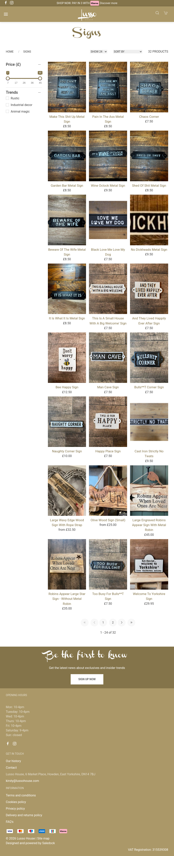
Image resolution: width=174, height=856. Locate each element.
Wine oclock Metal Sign (108, 185)
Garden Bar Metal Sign (67, 185)
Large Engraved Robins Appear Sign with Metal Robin (149, 525)
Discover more (108, 3)
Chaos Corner (149, 117)
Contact (11, 767)
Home (10, 51)
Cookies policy (16, 802)
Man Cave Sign (108, 387)
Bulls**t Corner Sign (149, 387)
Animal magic (18, 111)
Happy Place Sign (108, 451)
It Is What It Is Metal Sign (67, 318)
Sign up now (87, 679)
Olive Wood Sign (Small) (108, 520)
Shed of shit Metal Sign (149, 185)
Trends (12, 92)
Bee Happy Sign (66, 387)
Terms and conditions (21, 795)
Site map (43, 838)
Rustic (12, 98)
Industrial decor (19, 105)
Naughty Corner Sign (67, 451)
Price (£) (13, 64)
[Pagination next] (122, 622)
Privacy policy (15, 808)
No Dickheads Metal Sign (149, 250)
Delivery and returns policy (24, 815)
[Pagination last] (131, 622)
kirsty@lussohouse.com (22, 781)
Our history (13, 761)
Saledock (48, 843)
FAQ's (9, 822)
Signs (27, 51)
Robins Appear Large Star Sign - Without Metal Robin (66, 598)
